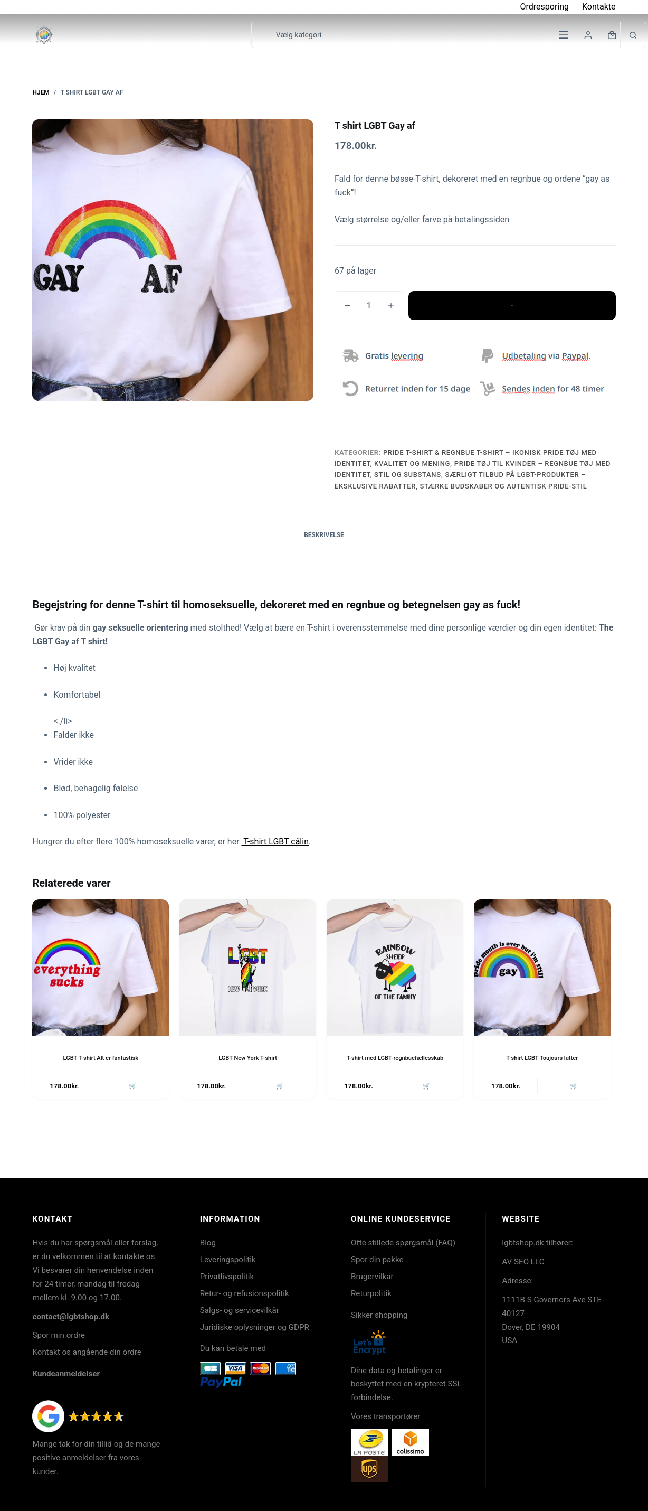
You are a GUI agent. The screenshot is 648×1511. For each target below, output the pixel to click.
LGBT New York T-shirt (248, 1058)
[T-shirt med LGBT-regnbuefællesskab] (395, 967)
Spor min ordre (58, 1335)
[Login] (588, 35)
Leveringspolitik (228, 1259)
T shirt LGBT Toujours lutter (542, 1058)
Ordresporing (544, 7)
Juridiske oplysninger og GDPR (254, 1327)
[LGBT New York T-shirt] (247, 967)
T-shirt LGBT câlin (275, 842)
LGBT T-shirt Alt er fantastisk (100, 1058)
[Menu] (563, 35)
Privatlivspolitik (227, 1276)
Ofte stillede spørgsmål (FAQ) (403, 1242)
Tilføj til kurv (512, 305)
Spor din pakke (377, 1259)
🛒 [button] (131, 1096)
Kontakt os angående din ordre (86, 1352)
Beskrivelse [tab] (324, 535)
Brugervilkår (372, 1276)
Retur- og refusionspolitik (244, 1293)
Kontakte (599, 7)
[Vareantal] (369, 305)
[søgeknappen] (633, 35)
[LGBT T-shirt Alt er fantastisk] (100, 967)
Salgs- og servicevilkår (239, 1310)
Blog (208, 1242)
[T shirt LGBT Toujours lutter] (542, 967)
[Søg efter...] (259, 35)
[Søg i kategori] (444, 35)
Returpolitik (371, 1293)
